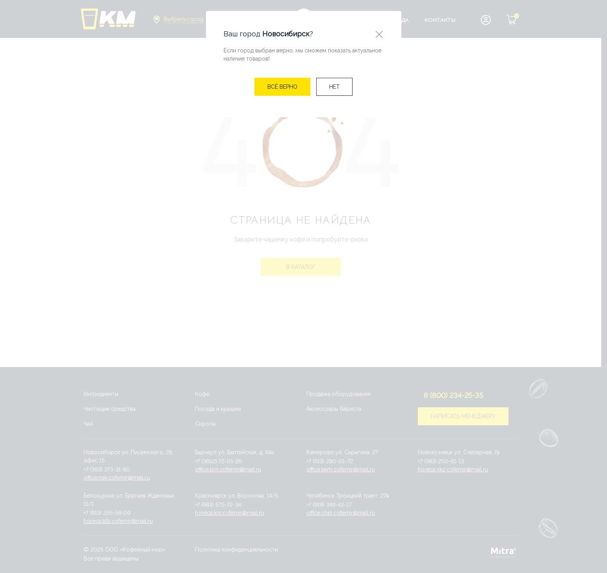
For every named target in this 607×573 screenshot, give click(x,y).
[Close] (379, 34)
